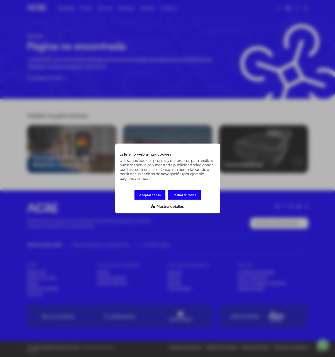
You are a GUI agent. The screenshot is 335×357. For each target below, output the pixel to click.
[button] (168, 206)
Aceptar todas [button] (150, 195)
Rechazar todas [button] (184, 195)
